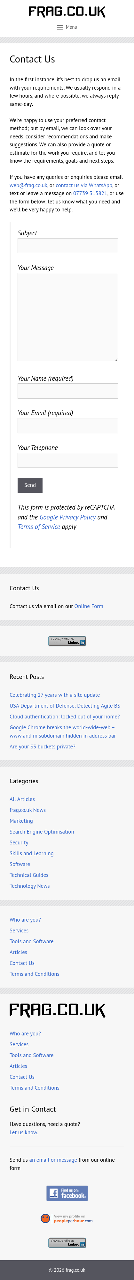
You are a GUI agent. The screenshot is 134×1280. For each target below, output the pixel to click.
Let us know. (24, 1132)
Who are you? (25, 919)
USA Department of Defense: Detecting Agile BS (65, 705)
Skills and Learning (32, 853)
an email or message (53, 1159)
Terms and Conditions (34, 973)
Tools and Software (32, 941)
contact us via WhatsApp (84, 185)
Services (19, 930)
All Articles (22, 799)
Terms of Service (39, 526)
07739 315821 (90, 193)
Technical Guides (29, 875)
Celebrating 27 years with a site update (55, 694)
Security (19, 842)
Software (20, 864)
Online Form (89, 606)
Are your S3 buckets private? (42, 746)
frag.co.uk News (28, 809)
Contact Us (22, 963)
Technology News (30, 885)
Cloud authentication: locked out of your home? (65, 716)
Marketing (21, 820)
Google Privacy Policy (67, 517)
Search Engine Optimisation (42, 831)
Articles (18, 952)
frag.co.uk (75, 1270)
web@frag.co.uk (28, 185)
